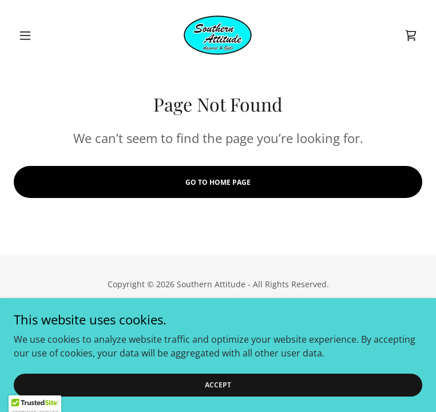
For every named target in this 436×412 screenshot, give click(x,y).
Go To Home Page (218, 182)
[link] (218, 35)
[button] (44, 35)
